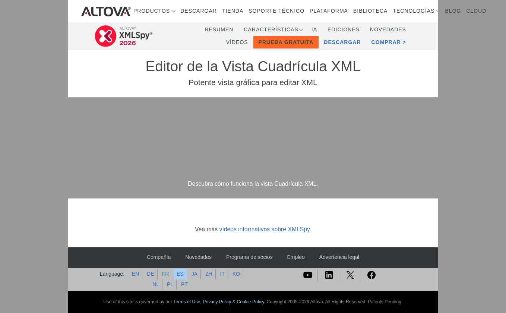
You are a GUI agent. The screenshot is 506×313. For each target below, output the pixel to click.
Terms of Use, (188, 301)
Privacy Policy (217, 301)
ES (180, 274)
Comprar (386, 42)
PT (184, 284)
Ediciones (344, 29)
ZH (208, 274)
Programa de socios (249, 257)
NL (155, 284)
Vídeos (237, 42)
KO (236, 274)
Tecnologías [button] (413, 11)
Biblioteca (370, 11)
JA (194, 274)
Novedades (388, 29)
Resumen (219, 29)
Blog (453, 11)
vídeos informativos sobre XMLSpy (264, 229)
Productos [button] (151, 11)
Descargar (198, 11)
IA (314, 29)
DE (150, 274)
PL (170, 284)
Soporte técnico (276, 11)
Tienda (232, 11)
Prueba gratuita (286, 42)
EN (135, 274)
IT (222, 274)
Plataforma (329, 11)
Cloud (476, 11)
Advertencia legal (339, 257)
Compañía (159, 257)
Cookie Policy (250, 301)
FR (165, 274)
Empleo (295, 257)
